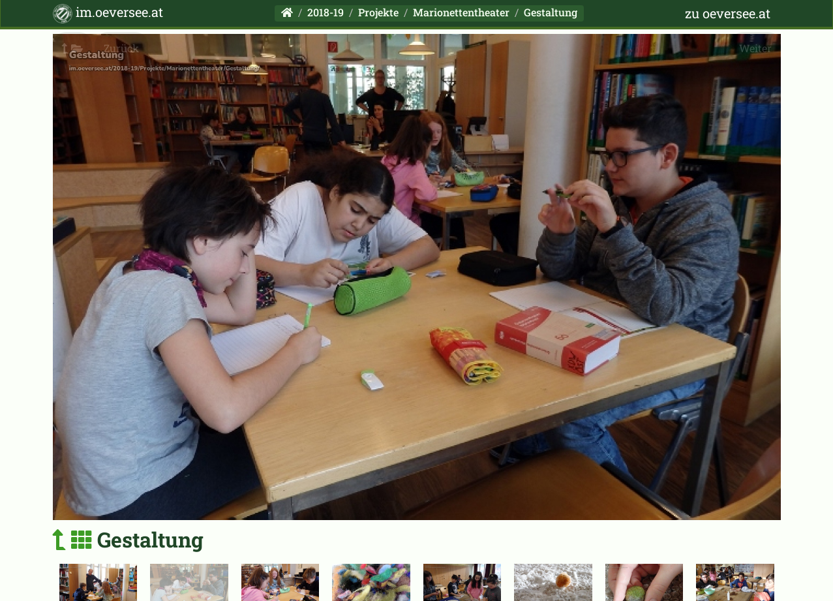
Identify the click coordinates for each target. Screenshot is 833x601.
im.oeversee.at (108, 13)
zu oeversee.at (727, 13)
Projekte (378, 12)
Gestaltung (550, 12)
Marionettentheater (461, 12)
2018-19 (325, 12)
